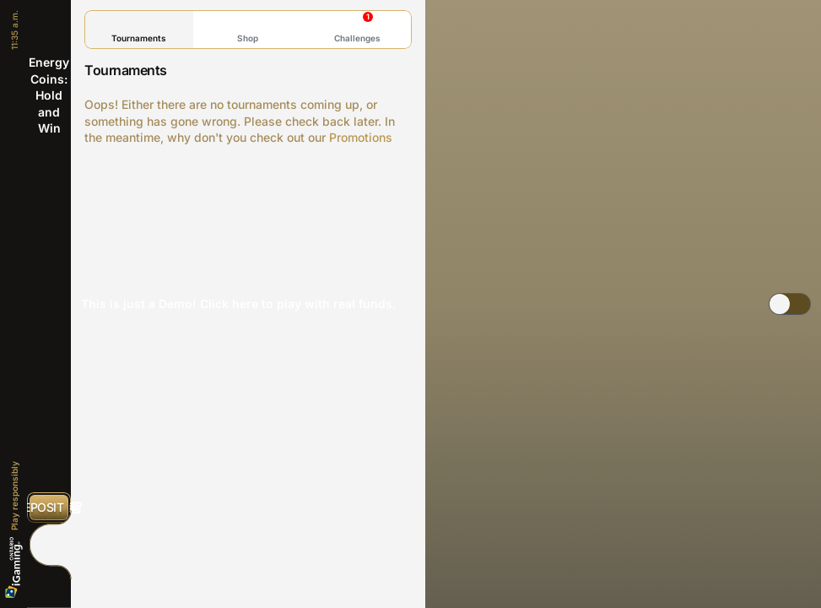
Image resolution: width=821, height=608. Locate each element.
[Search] (49, 582)
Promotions (360, 137)
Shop (247, 29)
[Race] (49, 544)
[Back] (49, 25)
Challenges (357, 27)
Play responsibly (14, 495)
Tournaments (138, 29)
